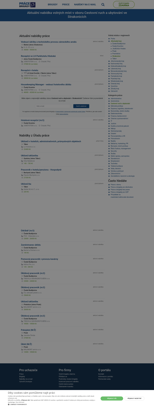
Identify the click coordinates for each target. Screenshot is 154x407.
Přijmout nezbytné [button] (134, 398)
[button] (52, 404)
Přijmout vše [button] (111, 398)
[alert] (77, 203)
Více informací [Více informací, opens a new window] (20, 402)
